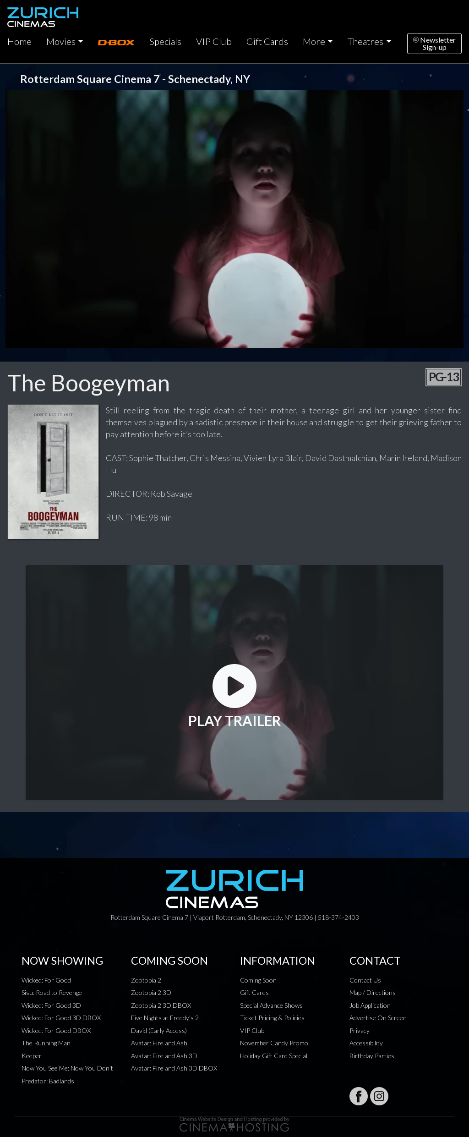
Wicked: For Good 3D (51, 1005)
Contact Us (365, 980)
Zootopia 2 (146, 980)
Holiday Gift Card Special (273, 1056)
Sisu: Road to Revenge (52, 992)
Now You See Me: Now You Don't (67, 1068)
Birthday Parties (371, 1056)
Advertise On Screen (378, 1018)
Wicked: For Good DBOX (56, 1030)
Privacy (359, 1030)
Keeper (32, 1056)
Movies (61, 41)
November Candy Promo (274, 1043)
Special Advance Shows (271, 1005)
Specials (165, 41)
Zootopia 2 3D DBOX (161, 1005)
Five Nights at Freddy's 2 (165, 1018)
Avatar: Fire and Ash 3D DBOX (174, 1068)
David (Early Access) (159, 1030)
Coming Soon (258, 980)
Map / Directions (372, 992)
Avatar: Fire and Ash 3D (164, 1056)
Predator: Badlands (48, 1081)
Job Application (370, 1005)
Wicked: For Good (46, 980)
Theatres (365, 41)
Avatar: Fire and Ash (159, 1043)
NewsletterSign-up (434, 43)
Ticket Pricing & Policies (272, 1018)
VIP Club (214, 41)
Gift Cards (267, 41)
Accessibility (366, 1043)
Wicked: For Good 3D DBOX (61, 1018)
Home (19, 41)
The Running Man (46, 1043)
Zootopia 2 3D (151, 992)
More (314, 41)
